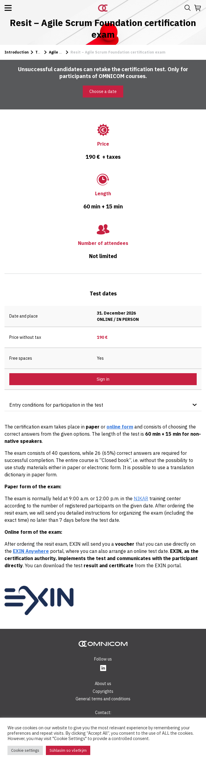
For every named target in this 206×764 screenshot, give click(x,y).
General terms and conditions (103, 699)
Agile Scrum (60, 52)
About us (103, 683)
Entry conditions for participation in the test (56, 405)
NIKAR (141, 498)
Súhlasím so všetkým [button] (68, 750)
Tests (40, 52)
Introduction (16, 52)
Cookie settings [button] (25, 750)
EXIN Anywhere (31, 551)
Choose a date (103, 91)
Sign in (103, 379)
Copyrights (103, 691)
